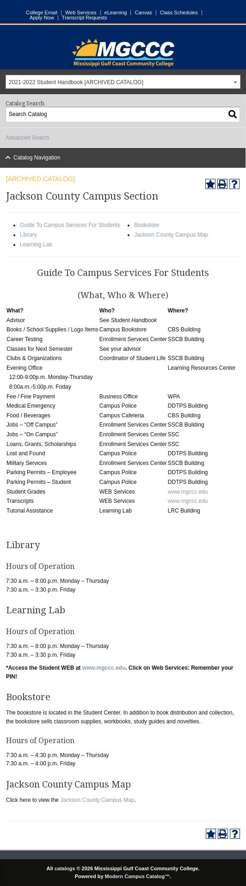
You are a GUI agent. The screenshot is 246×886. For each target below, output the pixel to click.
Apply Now (42, 17)
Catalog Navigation (36, 157)
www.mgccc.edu (188, 492)
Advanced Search (27, 137)
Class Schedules (179, 12)
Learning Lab (36, 244)
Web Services (81, 12)
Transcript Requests (84, 17)
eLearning (116, 12)
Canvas (143, 12)
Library (28, 235)
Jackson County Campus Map (171, 235)
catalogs (65, 868)
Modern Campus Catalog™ (137, 876)
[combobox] (123, 82)
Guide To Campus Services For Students (70, 225)
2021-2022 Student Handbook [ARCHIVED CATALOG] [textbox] (76, 82)
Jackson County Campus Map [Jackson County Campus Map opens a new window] (97, 800)
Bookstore (146, 225)
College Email (41, 12)
